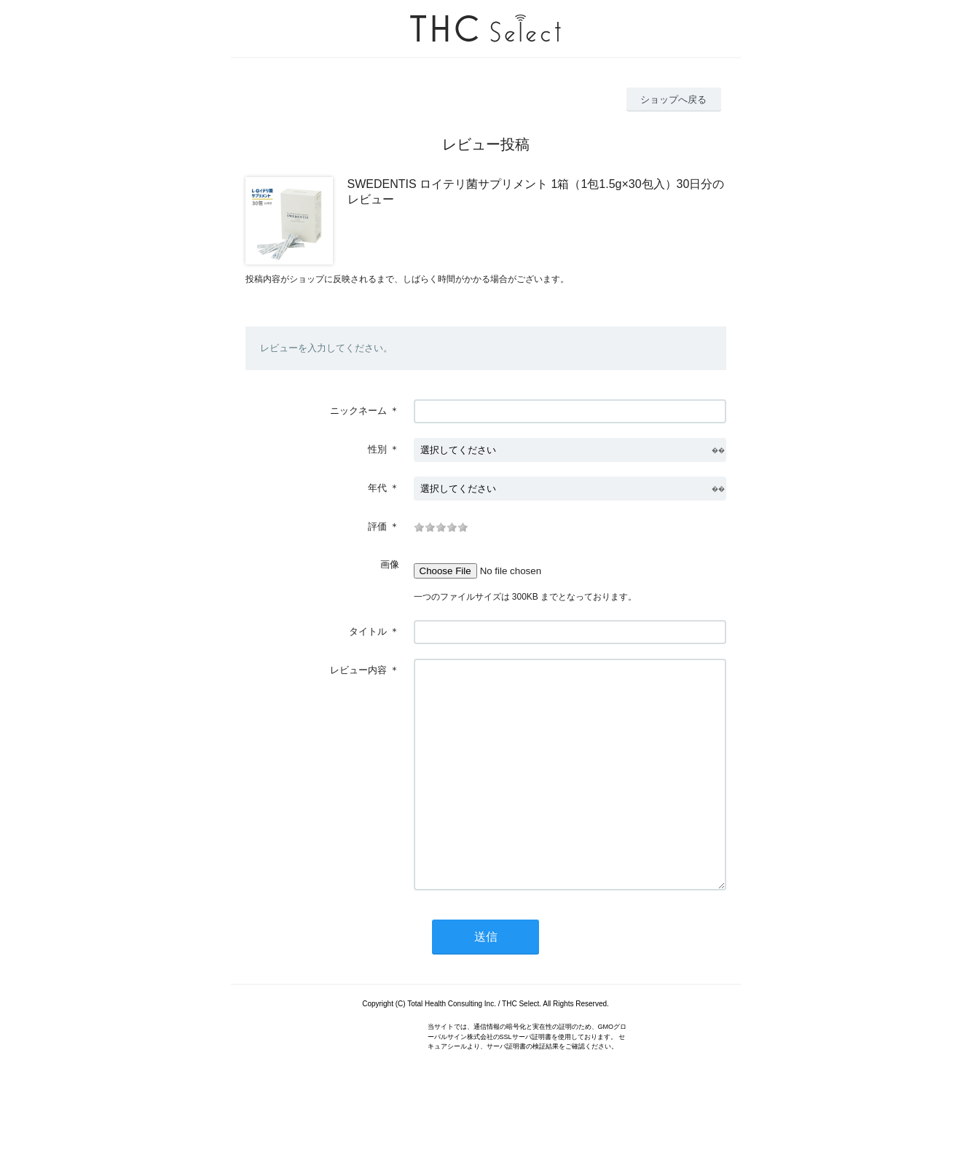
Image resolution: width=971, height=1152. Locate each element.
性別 (377, 449)
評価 (377, 526)
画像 (389, 564)
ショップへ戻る (673, 99)
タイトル (368, 631)
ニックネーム (358, 410)
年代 (377, 487)
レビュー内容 (358, 670)
